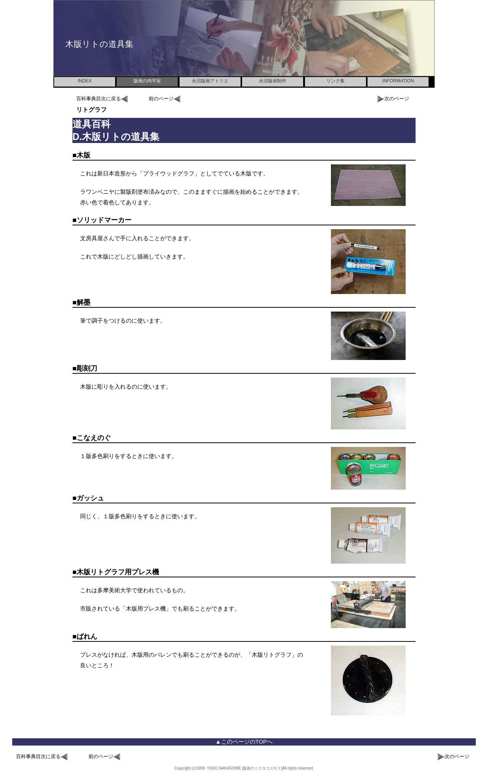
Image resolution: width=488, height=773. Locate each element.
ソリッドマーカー (104, 220)
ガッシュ (90, 498)
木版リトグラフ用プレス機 (118, 572)
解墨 (83, 302)
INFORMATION (398, 81)
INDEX (85, 81)
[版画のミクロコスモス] (261, 768)
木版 (83, 155)
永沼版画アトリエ (210, 81)
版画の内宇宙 (147, 81)
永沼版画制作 (272, 81)
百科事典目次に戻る (102, 99)
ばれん (87, 636)
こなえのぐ (94, 438)
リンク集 (335, 81)
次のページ (393, 99)
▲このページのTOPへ (244, 741)
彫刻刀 (87, 368)
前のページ (164, 99)
